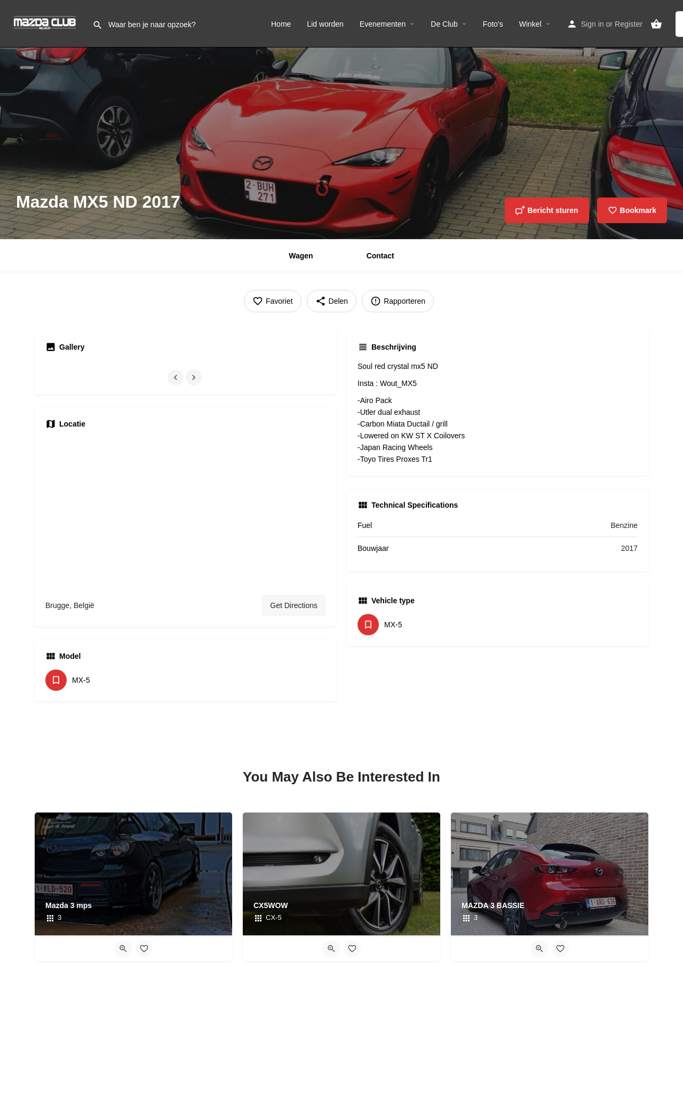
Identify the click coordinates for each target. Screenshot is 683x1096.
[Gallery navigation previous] (177, 377)
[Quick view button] (123, 948)
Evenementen (383, 24)
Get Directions (293, 605)
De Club (444, 24)
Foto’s (493, 24)
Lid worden (325, 24)
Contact (380, 255)
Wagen (301, 255)
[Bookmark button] (144, 948)
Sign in (592, 24)
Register (628, 24)
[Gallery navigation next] (195, 377)
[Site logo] (46, 23)
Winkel (530, 24)
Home (281, 24)
